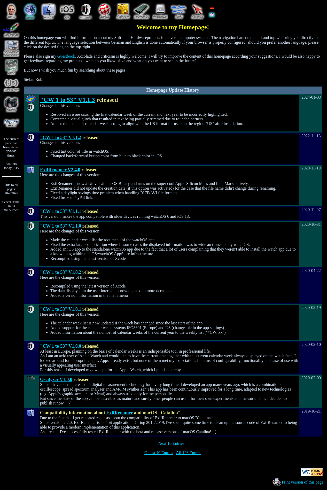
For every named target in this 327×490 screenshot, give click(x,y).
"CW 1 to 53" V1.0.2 (60, 272)
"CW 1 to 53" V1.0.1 (60, 309)
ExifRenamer (119, 412)
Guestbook (66, 56)
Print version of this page (302, 482)
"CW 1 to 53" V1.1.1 (60, 211)
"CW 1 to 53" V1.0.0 (60, 346)
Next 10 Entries (171, 443)
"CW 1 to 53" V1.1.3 (67, 99)
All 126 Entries (188, 452)
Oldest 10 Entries (158, 452)
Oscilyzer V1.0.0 (56, 379)
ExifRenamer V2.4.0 (60, 169)
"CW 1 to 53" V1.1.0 (60, 226)
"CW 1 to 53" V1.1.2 (60, 137)
